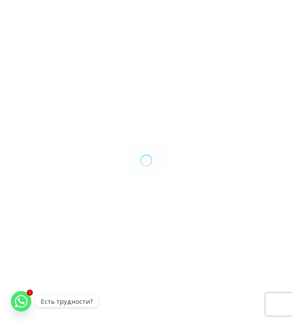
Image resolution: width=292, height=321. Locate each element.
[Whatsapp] (21, 301)
